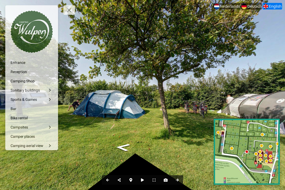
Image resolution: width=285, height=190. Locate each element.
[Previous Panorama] (107, 180)
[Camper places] (31, 136)
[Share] (119, 180)
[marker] (260, 155)
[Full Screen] (154, 180)
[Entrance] (31, 62)
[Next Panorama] (177, 180)
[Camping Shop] (31, 81)
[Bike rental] (31, 117)
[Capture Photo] (166, 180)
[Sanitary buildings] (31, 90)
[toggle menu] (69, 10)
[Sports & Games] (31, 99)
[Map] (131, 180)
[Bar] (31, 108)
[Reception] (31, 71)
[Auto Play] (142, 180)
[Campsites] (31, 127)
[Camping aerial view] (31, 145)
